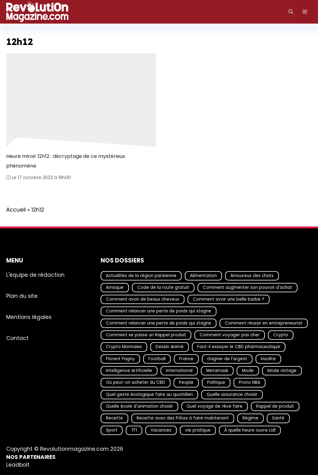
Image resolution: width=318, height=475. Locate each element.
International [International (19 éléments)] (179, 371)
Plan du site (22, 295)
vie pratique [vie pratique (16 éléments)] (198, 430)
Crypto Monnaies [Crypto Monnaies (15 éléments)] (124, 347)
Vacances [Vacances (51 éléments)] (161, 430)
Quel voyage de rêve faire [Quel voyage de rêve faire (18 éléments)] (215, 406)
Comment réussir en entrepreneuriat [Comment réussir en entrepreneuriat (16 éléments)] (263, 323)
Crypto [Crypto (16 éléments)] (280, 335)
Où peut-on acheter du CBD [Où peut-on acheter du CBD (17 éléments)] (135, 382)
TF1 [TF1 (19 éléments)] (134, 430)
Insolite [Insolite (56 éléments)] (268, 358)
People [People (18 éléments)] (186, 382)
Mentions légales (29, 316)
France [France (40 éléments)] (186, 358)
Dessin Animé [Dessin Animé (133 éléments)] (170, 347)
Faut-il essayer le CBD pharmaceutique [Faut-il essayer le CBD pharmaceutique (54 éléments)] (238, 347)
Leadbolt (18, 464)
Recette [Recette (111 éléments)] (114, 418)
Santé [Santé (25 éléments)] (278, 418)
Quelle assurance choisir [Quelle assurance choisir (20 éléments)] (232, 394)
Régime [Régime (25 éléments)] (250, 418)
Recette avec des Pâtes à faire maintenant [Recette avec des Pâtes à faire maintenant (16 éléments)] (183, 418)
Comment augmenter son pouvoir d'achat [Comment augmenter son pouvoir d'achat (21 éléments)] (247, 287)
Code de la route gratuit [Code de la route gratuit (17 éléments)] (163, 287)
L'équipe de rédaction (35, 274)
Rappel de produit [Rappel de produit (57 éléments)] (275, 406)
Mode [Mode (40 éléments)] (248, 371)
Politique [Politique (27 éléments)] (216, 382)
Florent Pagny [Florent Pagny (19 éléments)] (120, 358)
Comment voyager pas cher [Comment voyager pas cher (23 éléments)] (230, 335)
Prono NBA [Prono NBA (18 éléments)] (249, 382)
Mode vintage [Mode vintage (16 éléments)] (282, 371)
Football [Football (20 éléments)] (157, 358)
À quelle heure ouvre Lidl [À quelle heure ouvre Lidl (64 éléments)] (249, 430)
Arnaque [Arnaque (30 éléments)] (115, 287)
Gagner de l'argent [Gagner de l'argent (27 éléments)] (227, 358)
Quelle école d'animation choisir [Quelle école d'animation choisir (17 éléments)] (139, 406)
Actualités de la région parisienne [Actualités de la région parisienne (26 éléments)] (141, 275)
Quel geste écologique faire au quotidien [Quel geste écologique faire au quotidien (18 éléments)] (149, 394)
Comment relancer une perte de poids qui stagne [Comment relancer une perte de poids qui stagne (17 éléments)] (158, 311)
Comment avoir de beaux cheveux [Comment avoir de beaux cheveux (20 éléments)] (142, 299)
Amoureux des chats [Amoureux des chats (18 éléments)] (252, 275)
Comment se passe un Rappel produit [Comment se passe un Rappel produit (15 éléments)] (146, 335)
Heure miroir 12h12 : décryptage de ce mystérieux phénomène (65, 161)
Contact (17, 338)
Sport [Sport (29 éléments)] (111, 430)
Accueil (16, 209)
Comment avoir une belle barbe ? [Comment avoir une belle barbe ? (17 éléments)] (228, 299)
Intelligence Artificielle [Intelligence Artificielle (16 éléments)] (129, 371)
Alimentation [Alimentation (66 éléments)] (203, 275)
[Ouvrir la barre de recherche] (291, 11)
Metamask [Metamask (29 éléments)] (217, 371)
